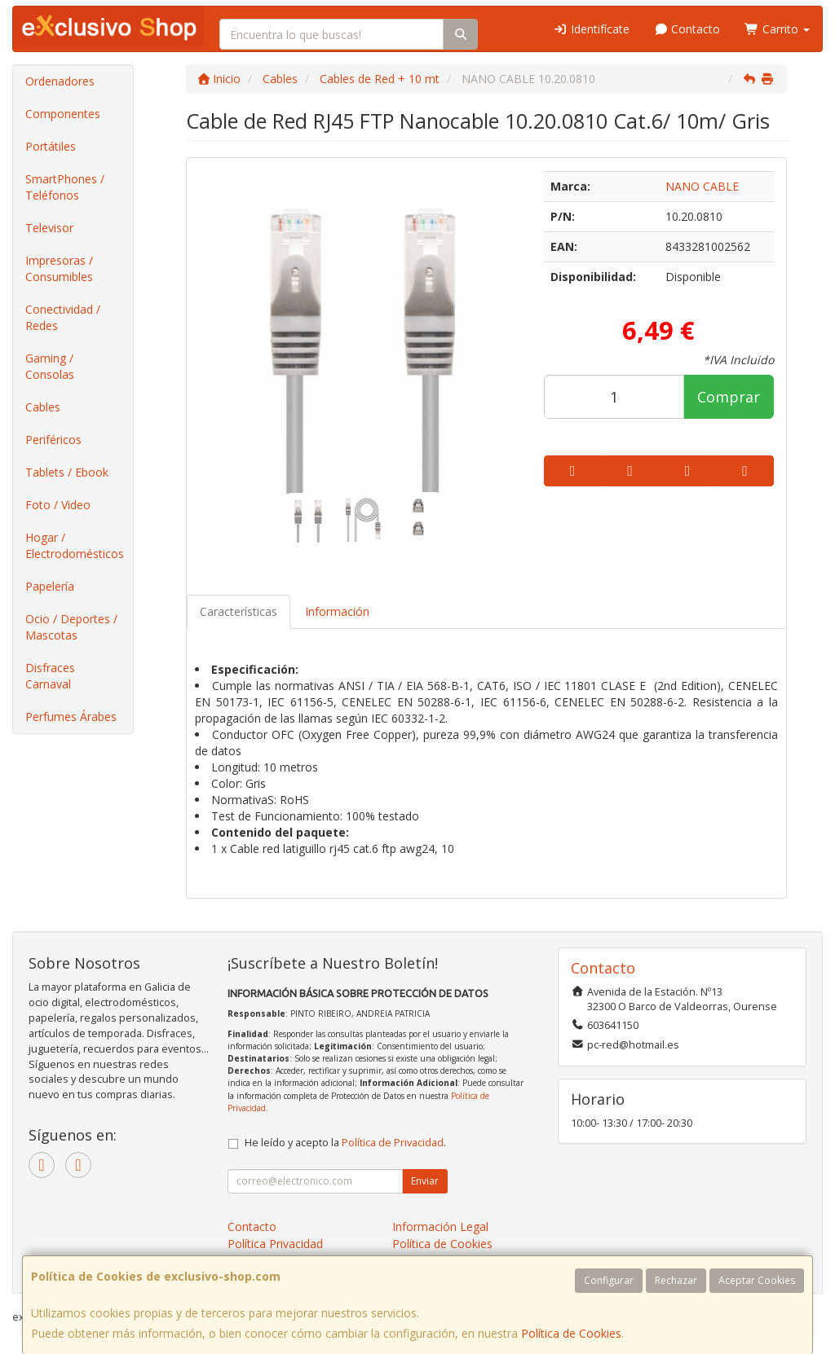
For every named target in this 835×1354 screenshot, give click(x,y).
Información (337, 611)
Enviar (425, 1181)
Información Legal (440, 1226)
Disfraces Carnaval (50, 676)
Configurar (609, 1280)
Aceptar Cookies (756, 1280)
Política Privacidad (275, 1243)
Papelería (49, 586)
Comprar (728, 397)
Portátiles (50, 146)
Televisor (49, 227)
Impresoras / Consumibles (59, 268)
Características (238, 611)
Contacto (687, 29)
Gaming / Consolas (49, 366)
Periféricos (53, 439)
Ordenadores (60, 81)
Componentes (62, 113)
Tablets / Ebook (66, 472)
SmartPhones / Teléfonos (64, 187)
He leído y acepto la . (345, 1143)
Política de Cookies (571, 1333)
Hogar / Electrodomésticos (74, 545)
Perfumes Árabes (71, 716)
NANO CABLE (702, 186)
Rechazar (676, 1280)
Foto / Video (58, 504)
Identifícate (591, 29)
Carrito (777, 29)
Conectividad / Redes (62, 317)
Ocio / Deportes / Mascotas (71, 627)
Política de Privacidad (393, 1143)
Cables (42, 407)
